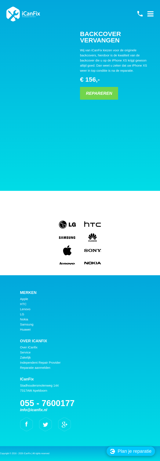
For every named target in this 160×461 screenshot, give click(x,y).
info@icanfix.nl (33, 410)
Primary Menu (150, 13)
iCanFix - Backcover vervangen (23, 14)
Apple (24, 299)
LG (22, 314)
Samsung (26, 324)
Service (25, 352)
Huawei (25, 329)
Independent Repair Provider (40, 362)
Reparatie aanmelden (35, 367)
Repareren (99, 93)
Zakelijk (25, 357)
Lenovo (25, 309)
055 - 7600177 (140, 13)
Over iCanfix (29, 347)
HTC (23, 304)
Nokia (24, 319)
